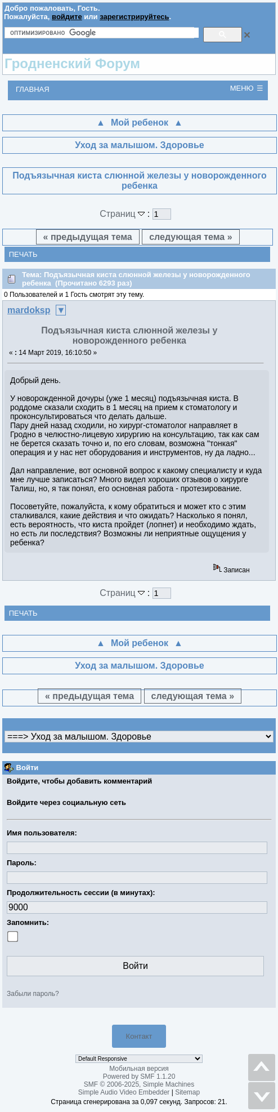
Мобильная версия (139, 1069)
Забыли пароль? (33, 994)
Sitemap (187, 1092)
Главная (33, 89)
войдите (67, 16)
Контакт (139, 1036)
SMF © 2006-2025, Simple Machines (139, 1084)
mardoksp (28, 310)
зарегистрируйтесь (134, 16)
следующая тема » (190, 237)
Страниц (123, 214)
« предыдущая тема (87, 237)
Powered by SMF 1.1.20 (139, 1076)
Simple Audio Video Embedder (124, 1092)
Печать (23, 254)
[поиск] (104, 33)
